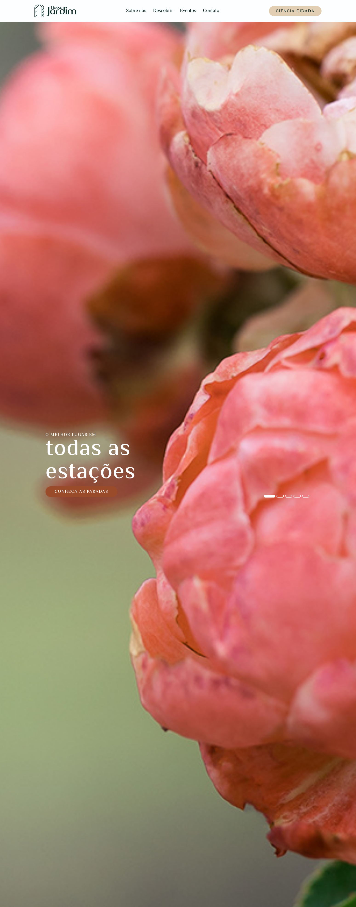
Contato (211, 10)
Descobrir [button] (163, 10)
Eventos (188, 10)
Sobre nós (136, 10)
